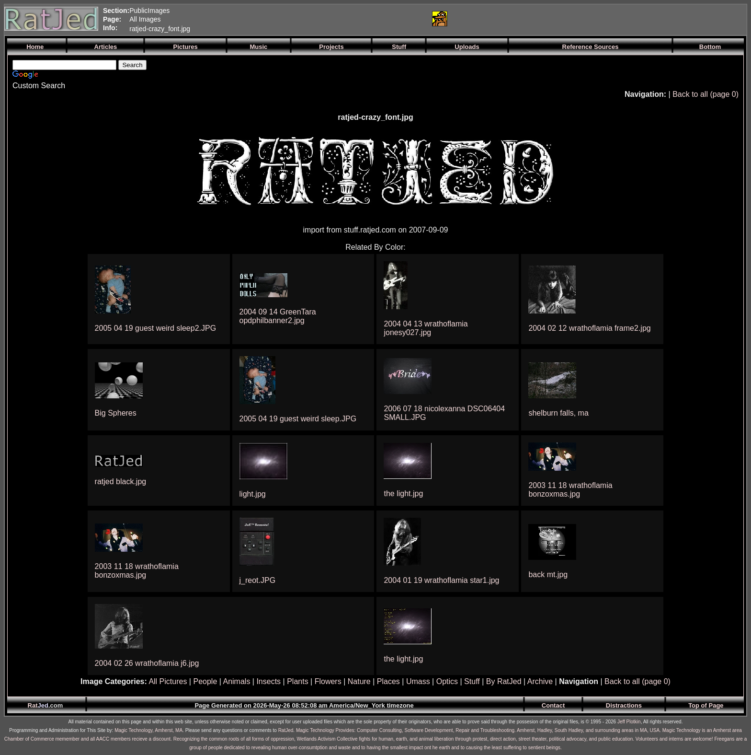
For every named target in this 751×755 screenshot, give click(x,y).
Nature (359, 681)
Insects (268, 681)
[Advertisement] (311, 18)
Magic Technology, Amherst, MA (148, 730)
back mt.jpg (548, 574)
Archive (540, 681)
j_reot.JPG (257, 580)
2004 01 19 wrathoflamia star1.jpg (441, 580)
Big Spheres (116, 413)
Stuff (472, 681)
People (205, 681)
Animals (236, 681)
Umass (418, 681)
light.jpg (252, 494)
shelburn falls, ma (558, 413)
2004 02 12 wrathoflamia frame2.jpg (589, 328)
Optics (447, 681)
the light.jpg (403, 493)
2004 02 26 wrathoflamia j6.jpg (147, 663)
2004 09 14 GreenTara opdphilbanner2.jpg (277, 316)
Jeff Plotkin (629, 721)
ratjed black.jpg (121, 481)
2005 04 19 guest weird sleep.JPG (298, 419)
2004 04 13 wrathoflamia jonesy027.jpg (425, 328)
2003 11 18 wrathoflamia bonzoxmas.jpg (570, 489)
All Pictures (167, 681)
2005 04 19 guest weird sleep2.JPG (155, 328)
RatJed (286, 730)
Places (388, 681)
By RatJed (504, 681)
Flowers (328, 681)
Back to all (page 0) (705, 94)
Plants (297, 681)
